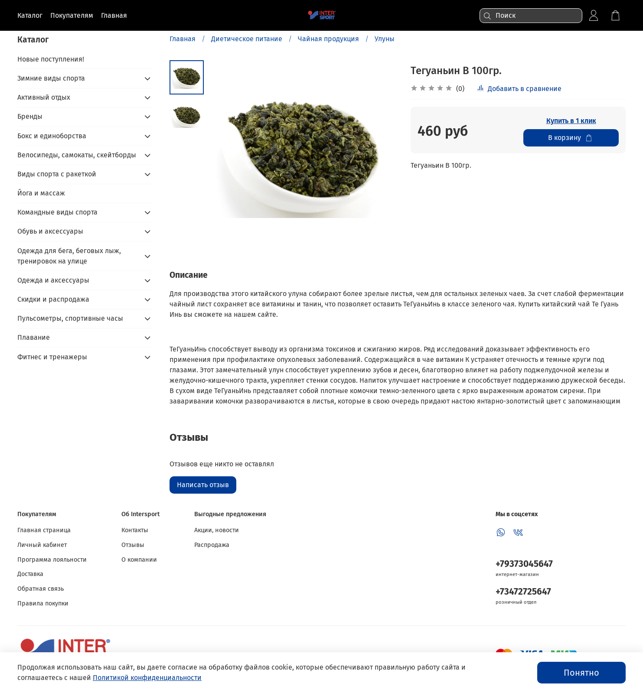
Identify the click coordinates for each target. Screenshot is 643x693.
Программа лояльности (52, 559)
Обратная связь (40, 588)
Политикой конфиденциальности (147, 677)
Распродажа (211, 545)
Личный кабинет (42, 545)
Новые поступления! (50, 59)
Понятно (581, 672)
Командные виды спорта (57, 212)
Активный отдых (43, 97)
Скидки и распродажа (53, 299)
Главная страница (44, 530)
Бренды (29, 116)
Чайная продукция (328, 39)
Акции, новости (216, 530)
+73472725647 (523, 591)
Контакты (134, 530)
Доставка (30, 574)
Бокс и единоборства (51, 136)
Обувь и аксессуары (50, 231)
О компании (139, 559)
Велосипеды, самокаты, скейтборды (76, 155)
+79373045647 (524, 564)
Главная (183, 39)
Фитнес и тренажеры (52, 357)
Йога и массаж (41, 193)
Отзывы (132, 545)
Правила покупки (43, 603)
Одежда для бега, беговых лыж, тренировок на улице (69, 256)
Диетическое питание (246, 39)
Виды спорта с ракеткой (56, 174)
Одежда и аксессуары (53, 280)
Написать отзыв (203, 485)
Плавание (33, 337)
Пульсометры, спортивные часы (70, 318)
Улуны (385, 39)
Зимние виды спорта (51, 78)
